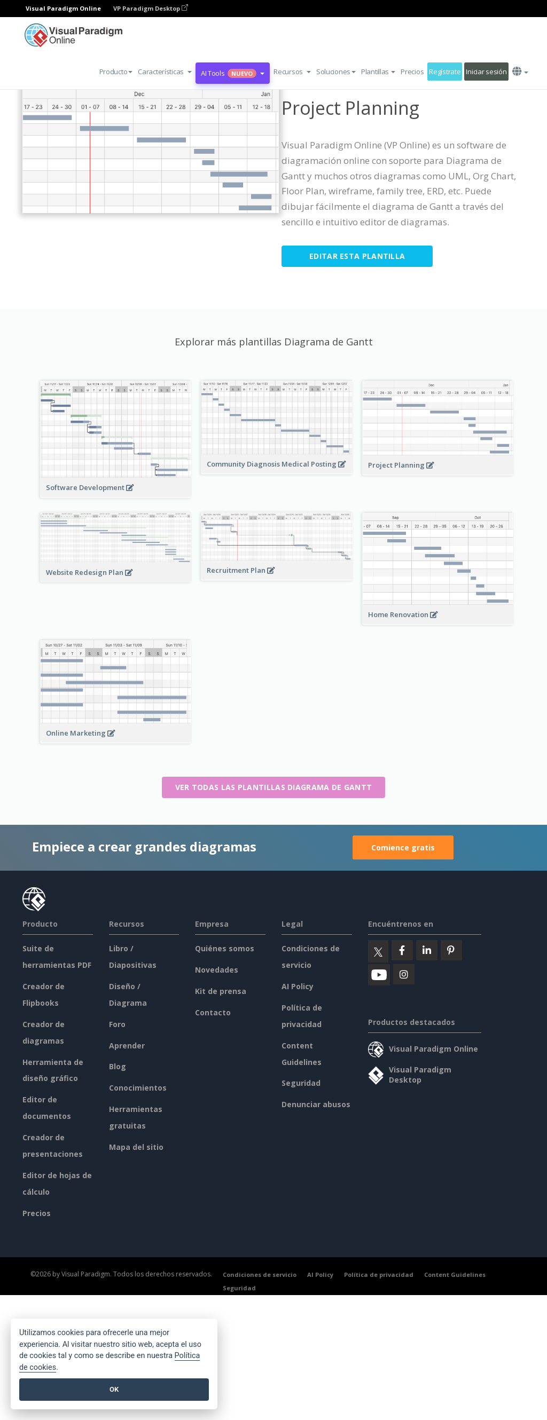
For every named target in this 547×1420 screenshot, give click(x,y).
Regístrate (444, 71)
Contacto (213, 1012)
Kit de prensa (220, 991)
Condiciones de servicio (259, 1275)
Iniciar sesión (486, 71)
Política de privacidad (378, 1275)
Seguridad (301, 1083)
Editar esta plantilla (357, 256)
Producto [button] (116, 71)
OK (114, 1389)
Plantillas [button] (378, 71)
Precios (412, 71)
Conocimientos (138, 1088)
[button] (164, 71)
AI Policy (298, 986)
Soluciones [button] (336, 71)
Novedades (216, 970)
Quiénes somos (224, 948)
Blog (117, 1066)
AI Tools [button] (232, 73)
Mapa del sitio (136, 1147)
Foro (117, 1024)
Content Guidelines (455, 1275)
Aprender (127, 1045)
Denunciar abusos (316, 1104)
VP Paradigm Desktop (150, 8)
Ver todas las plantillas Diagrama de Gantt (273, 787)
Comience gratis (403, 847)
